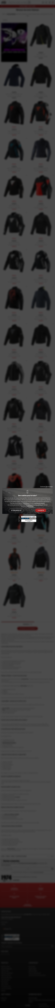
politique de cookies (39, 503)
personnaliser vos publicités (35, 505)
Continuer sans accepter (46, 486)
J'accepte (41, 510)
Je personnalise (16, 510)
